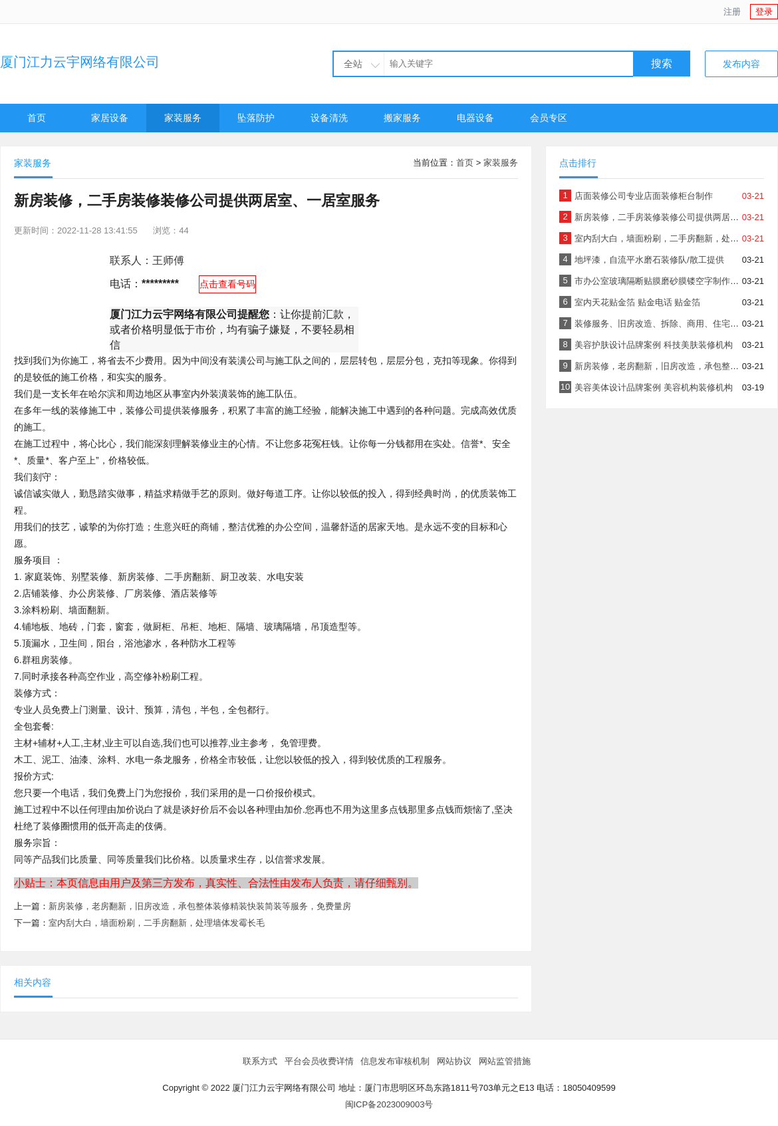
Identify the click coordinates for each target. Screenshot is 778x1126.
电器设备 (475, 117)
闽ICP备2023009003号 (389, 1104)
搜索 (661, 63)
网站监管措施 (505, 1061)
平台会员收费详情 (319, 1061)
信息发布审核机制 (395, 1061)
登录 (764, 12)
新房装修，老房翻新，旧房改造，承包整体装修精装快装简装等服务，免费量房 (200, 906)
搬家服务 (402, 117)
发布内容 (741, 64)
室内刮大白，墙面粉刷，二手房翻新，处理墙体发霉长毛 (157, 923)
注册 (732, 12)
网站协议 (454, 1061)
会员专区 (548, 117)
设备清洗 (329, 117)
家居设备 (109, 117)
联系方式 (260, 1061)
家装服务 (182, 117)
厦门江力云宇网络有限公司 (80, 62)
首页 (36, 117)
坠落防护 (256, 117)
